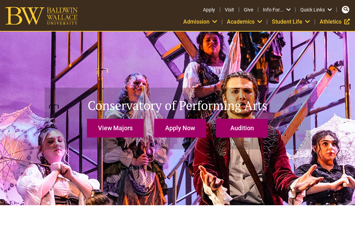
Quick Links (316, 9)
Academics (244, 21)
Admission (200, 21)
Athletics (335, 21)
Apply (209, 9)
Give (248, 9)
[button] (117, 125)
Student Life (291, 21)
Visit (229, 9)
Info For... (277, 9)
